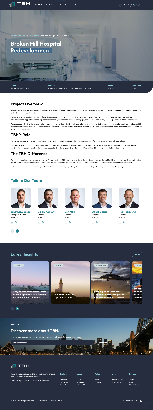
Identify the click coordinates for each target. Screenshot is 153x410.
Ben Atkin (70, 211)
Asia (131, 382)
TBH (79, 380)
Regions (132, 374)
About (80, 374)
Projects (63, 385)
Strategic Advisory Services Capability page (106, 167)
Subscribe (103, 343)
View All (136, 254)
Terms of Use (117, 380)
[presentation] (12, 231)
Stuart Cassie (99, 211)
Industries (64, 382)
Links (114, 374)
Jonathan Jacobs (20, 211)
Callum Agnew (46, 211)
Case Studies (34, 36)
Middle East (134, 385)
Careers (80, 382)
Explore (63, 374)
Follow (97, 374)
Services (63, 380)
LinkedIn (98, 382)
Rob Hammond (127, 211)
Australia (133, 380)
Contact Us (125, 5)
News (97, 380)
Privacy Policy (117, 382)
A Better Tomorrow (18, 36)
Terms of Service (56, 400)
